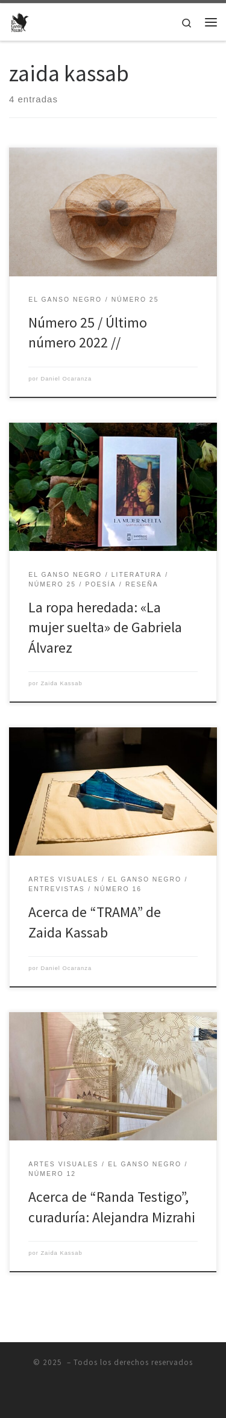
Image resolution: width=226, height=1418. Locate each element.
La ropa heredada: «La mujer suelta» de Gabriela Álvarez (105, 627)
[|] (20, 20)
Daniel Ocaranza (66, 379)
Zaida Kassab (61, 683)
